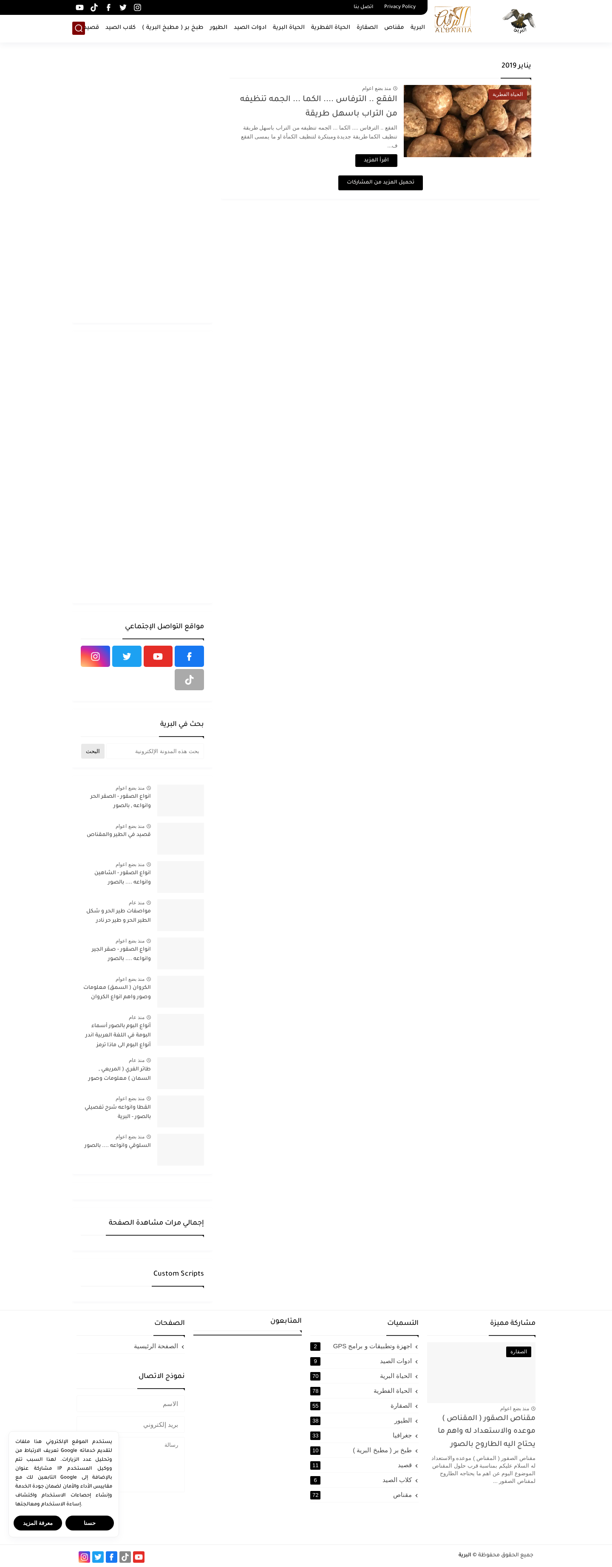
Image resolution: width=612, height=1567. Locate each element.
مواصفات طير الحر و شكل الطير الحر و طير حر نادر (118, 916)
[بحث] (78, 28)
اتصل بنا (363, 7)
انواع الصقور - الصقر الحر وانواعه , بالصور (121, 801)
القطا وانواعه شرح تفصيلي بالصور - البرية (118, 1112)
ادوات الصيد (250, 28)
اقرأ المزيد (376, 161)
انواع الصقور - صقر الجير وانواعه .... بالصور (121, 954)
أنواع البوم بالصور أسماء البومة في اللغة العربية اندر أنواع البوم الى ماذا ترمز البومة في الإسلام (118, 1037)
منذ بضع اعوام (376, 88)
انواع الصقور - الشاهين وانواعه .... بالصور (122, 878)
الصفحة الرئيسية (156, 1346)
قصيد (91, 28)
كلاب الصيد (120, 28)
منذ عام (136, 903)
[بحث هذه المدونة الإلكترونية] (155, 751)
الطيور (218, 28)
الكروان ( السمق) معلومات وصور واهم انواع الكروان (117, 992)
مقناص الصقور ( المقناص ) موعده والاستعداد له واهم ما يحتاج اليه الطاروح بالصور (487, 1432)
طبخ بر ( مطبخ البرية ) (173, 28)
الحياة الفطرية (330, 28)
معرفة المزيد (38, 1523)
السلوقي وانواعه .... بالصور (118, 1146)
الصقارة (367, 28)
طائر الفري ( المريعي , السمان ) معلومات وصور (119, 1074)
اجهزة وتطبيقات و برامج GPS (361, 1346)
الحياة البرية (289, 28)
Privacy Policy (400, 7)
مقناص (394, 28)
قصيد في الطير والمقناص (119, 835)
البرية (418, 28)
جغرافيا (361, 1435)
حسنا (90, 1523)
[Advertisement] (142, 186)
